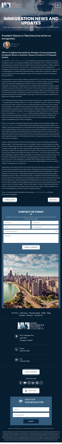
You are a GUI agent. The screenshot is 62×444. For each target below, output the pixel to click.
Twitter (41, 383)
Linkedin (33, 383)
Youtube (25, 383)
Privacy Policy (50, 429)
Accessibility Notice (39, 429)
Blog (18, 315)
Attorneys (26, 313)
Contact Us (41, 315)
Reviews (32, 315)
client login (32, 391)
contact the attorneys (40, 192)
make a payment (31, 372)
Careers (24, 315)
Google (37, 383)
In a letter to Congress (21, 113)
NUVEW (10, 429)
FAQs (47, 313)
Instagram (29, 383)
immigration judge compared (10, 125)
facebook (21, 383)
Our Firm (16, 313)
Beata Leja (16, 44)
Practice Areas (37, 313)
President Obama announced (18, 61)
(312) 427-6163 (25, 351)
